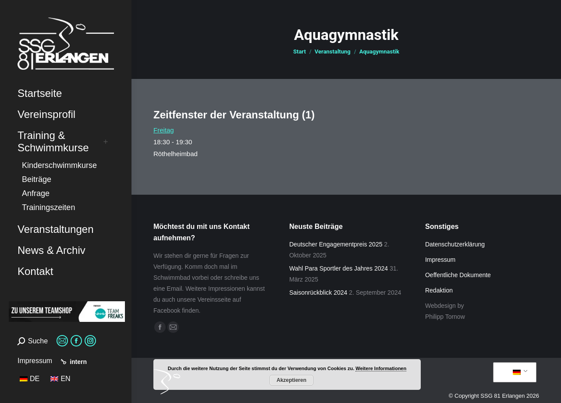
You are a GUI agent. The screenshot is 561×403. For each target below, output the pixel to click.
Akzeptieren (291, 380)
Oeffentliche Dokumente (458, 274)
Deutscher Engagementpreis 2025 (335, 244)
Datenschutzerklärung (455, 244)
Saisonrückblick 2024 (318, 292)
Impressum (35, 360)
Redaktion (439, 290)
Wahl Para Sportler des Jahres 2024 (338, 268)
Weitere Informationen (380, 368)
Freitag (163, 130)
